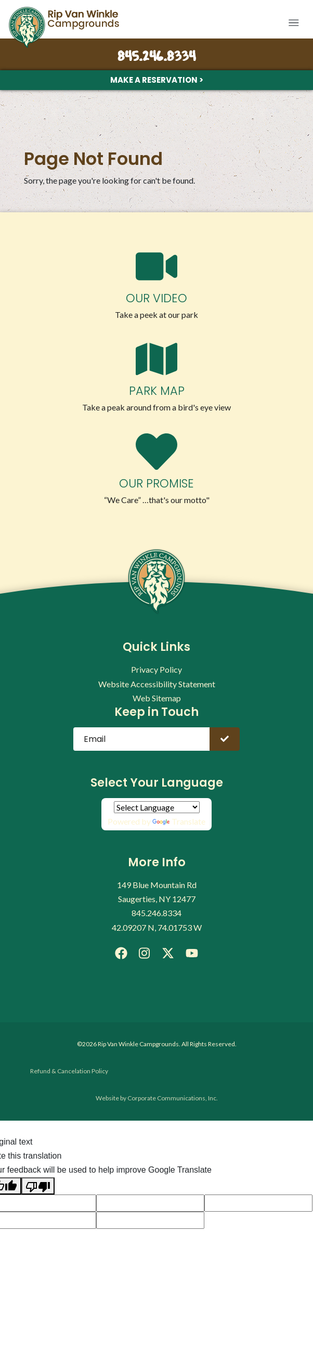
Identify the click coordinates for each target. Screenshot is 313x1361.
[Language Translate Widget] (157, 807)
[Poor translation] (38, 1186)
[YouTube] (192, 953)
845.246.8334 (156, 57)
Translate (178, 821)
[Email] (141, 739)
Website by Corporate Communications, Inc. (157, 1098)
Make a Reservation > (156, 79)
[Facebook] (121, 953)
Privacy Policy (156, 669)
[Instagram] (144, 953)
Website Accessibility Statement (156, 684)
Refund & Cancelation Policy (69, 1071)
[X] (168, 953)
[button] (293, 23)
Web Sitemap (157, 698)
